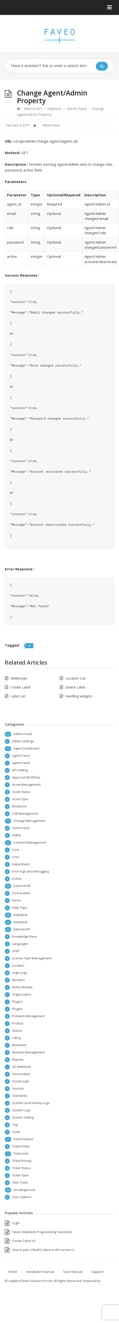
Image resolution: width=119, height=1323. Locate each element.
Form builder (21, 893)
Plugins (17, 1001)
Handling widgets (78, 696)
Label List (18, 696)
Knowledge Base (24, 936)
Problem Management (28, 1016)
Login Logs (19, 972)
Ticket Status (21, 1168)
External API (22, 886)
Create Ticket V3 (23, 1241)
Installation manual (40, 1271)
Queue (17, 1030)
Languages (20, 943)
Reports (18, 1059)
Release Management (28, 1052)
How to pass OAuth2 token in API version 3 (43, 1250)
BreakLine (19, 806)
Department (21, 864)
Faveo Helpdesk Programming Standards (42, 1232)
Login (16, 1223)
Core (15, 849)
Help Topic (19, 907)
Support (97, 1271)
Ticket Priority (22, 1161)
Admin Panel (77, 108)
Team (16, 1132)
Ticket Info (21, 1153)
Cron (15, 857)
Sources (18, 1088)
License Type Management (31, 958)
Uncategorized (24, 1189)
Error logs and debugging (30, 871)
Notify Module (22, 987)
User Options (21, 1197)
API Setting (20, 770)
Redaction (19, 1045)
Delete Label (75, 687)
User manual (72, 1271)
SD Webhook (21, 1066)
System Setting (23, 1117)
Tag (14, 1124)
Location (18, 965)
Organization (21, 994)
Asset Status (21, 792)
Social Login (20, 1081)
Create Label (20, 687)
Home (12, 1271)
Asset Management (26, 784)
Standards (20, 1095)
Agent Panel (21, 755)
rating (16, 1038)
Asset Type (20, 799)
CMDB (16, 835)
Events (17, 878)
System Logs (21, 1110)
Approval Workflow (26, 777)
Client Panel (20, 828)
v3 (29, 645)
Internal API (33, 108)
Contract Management (30, 842)
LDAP (16, 951)
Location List (75, 678)
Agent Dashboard (26, 748)
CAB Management (25, 813)
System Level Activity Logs (31, 1103)
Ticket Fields (21, 1146)
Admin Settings (23, 741)
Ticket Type (20, 1175)
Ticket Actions (23, 1139)
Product (17, 1023)
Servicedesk (21, 1074)
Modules (18, 980)
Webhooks (19, 678)
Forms (16, 900)
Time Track (20, 1182)
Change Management (29, 820)
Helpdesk (54, 108)
